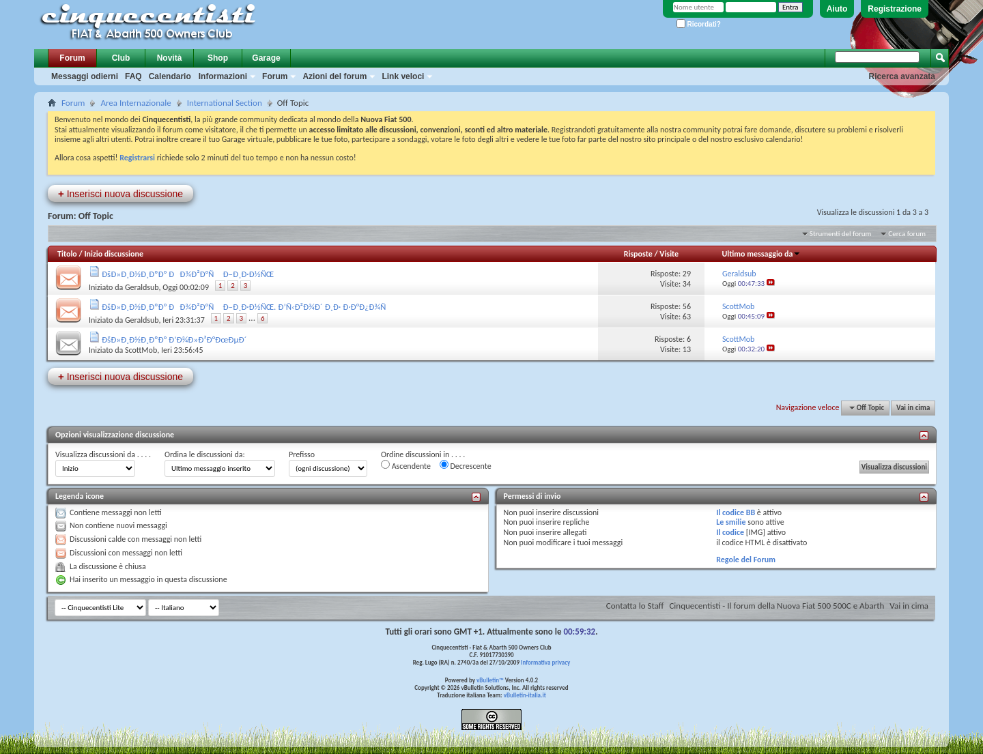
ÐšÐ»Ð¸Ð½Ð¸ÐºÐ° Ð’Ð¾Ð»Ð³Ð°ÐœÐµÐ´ (174, 339)
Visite (669, 254)
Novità (169, 58)
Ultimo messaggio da (761, 254)
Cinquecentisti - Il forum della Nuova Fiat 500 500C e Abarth (776, 605)
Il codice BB (735, 512)
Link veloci (403, 76)
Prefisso (302, 454)
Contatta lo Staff (635, 605)
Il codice (730, 532)
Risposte (638, 254)
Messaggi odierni (84, 76)
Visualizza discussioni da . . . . (103, 454)
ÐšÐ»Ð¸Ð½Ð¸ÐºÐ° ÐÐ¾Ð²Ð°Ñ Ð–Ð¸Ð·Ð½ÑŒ (188, 274)
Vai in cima (913, 407)
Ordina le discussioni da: (205, 454)
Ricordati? (698, 24)
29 (687, 273)
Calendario (170, 76)
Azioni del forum (334, 76)
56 (687, 306)
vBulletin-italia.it (525, 695)
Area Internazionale (135, 103)
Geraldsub (142, 287)
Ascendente (406, 465)
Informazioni (223, 76)
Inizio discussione (113, 254)
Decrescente (466, 465)
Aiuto (837, 9)
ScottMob (141, 350)
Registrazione (895, 9)
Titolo (67, 254)
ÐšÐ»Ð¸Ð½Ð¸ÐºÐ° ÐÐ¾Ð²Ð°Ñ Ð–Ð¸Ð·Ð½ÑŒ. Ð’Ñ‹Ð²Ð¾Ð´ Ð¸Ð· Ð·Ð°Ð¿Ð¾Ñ (247, 307)
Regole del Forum (745, 559)
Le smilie (730, 522)
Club (121, 58)
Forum (72, 58)
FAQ (133, 76)
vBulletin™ (490, 680)
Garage (266, 58)
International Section (224, 103)
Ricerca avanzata (902, 76)
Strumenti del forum (841, 233)
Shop (218, 58)
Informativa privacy (545, 662)
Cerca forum (907, 233)
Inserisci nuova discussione (120, 193)
